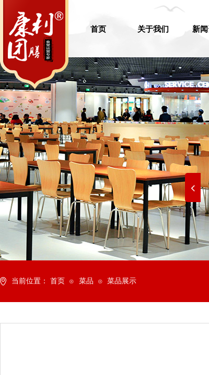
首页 (57, 281)
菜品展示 (121, 281)
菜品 (86, 281)
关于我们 (153, 29)
